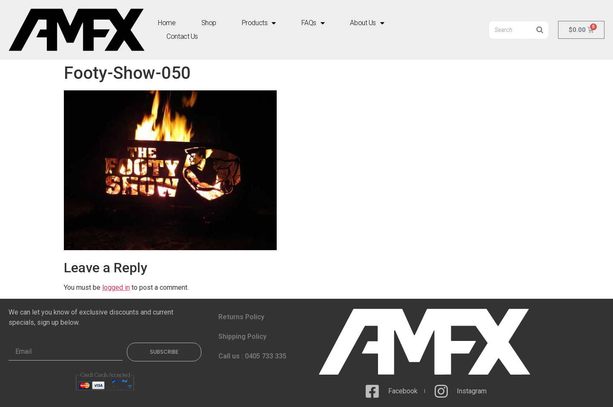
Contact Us (182, 36)
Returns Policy (241, 317)
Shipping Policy (242, 336)
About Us (367, 23)
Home (166, 23)
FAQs (313, 23)
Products (259, 23)
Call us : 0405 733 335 (252, 356)
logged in (116, 287)
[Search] (539, 30)
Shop (208, 23)
